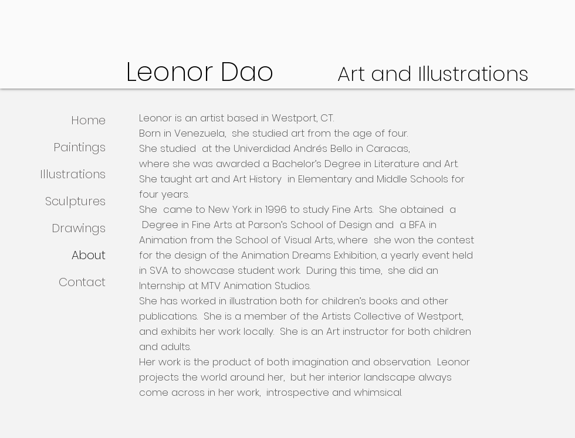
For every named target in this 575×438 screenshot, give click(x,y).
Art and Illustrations (433, 73)
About (89, 255)
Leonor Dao (231, 71)
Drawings (79, 228)
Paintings (79, 147)
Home (88, 120)
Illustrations (73, 174)
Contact (82, 282)
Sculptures (75, 201)
